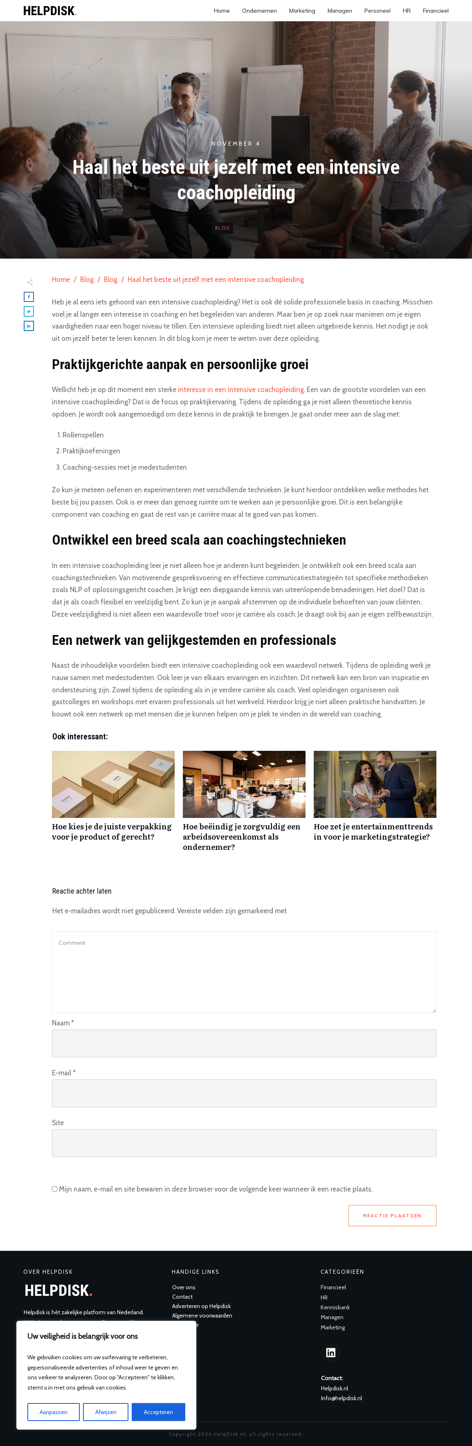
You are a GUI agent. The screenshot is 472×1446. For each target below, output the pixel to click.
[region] (106, 1375)
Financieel (333, 1287)
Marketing (333, 1327)
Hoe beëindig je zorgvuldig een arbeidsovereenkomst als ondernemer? (244, 805)
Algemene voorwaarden (202, 1315)
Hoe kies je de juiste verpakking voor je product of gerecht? (113, 805)
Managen (332, 1317)
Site (58, 1123)
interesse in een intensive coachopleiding (241, 389)
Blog (222, 228)
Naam (63, 1023)
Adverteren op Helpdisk (201, 1306)
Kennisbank (335, 1307)
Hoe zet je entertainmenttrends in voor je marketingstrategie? (375, 805)
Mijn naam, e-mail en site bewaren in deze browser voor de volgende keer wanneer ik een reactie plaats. (216, 1189)
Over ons (184, 1287)
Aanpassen (53, 1412)
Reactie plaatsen (392, 1216)
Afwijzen (106, 1412)
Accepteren (158, 1412)
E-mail (64, 1073)
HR (324, 1297)
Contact (182, 1296)
